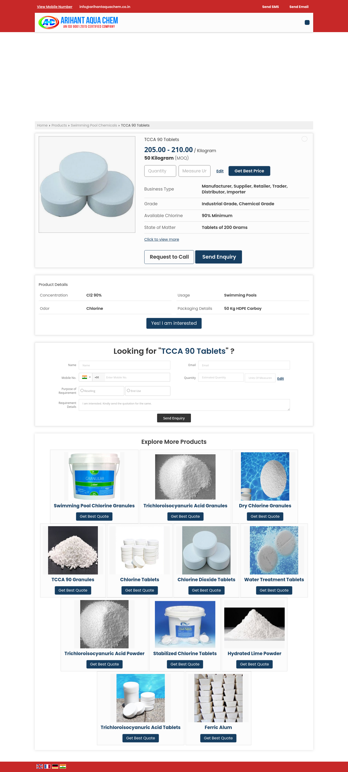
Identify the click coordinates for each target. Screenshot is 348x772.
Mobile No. (69, 378)
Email (192, 365)
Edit (220, 171)
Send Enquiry (219, 256)
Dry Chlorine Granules (265, 506)
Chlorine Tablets (139, 579)
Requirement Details (67, 405)
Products (59, 125)
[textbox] (194, 171)
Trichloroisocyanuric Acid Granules (185, 506)
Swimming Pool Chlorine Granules (94, 506)
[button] (54, 6)
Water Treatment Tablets (274, 579)
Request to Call (169, 256)
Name (72, 365)
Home (42, 125)
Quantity (190, 378)
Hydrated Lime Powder (254, 653)
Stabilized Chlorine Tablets (185, 653)
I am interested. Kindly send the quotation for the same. (184, 405)
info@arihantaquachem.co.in (105, 6)
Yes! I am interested (174, 323)
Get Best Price (249, 171)
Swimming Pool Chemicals (94, 125)
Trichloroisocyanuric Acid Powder (105, 653)
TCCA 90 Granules (72, 579)
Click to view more (161, 239)
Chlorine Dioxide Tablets (206, 579)
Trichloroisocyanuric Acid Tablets (141, 727)
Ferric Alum (218, 727)
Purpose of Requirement (67, 391)
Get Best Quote (94, 516)
